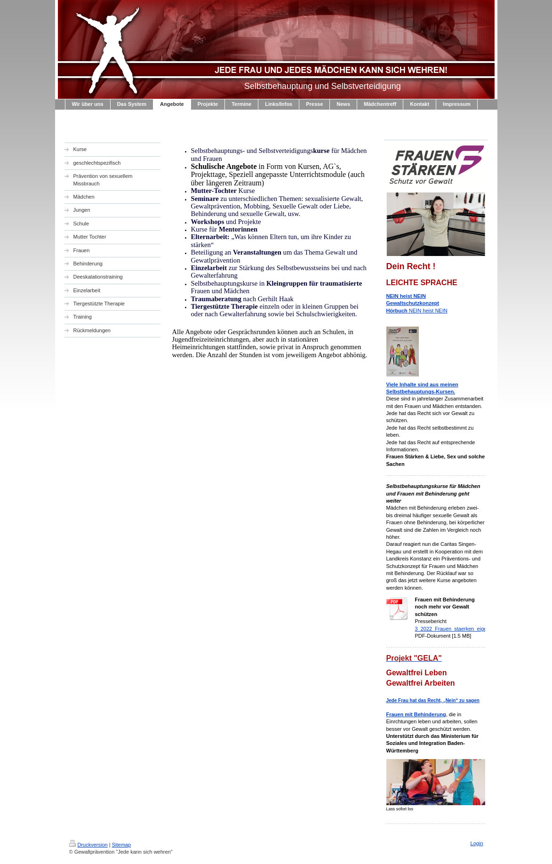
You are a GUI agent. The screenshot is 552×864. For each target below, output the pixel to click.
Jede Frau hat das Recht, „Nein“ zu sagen (433, 700)
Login (477, 843)
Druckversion (88, 845)
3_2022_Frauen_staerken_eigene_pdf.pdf (463, 629)
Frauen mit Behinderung (416, 714)
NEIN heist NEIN (417, 303)
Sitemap (121, 845)
